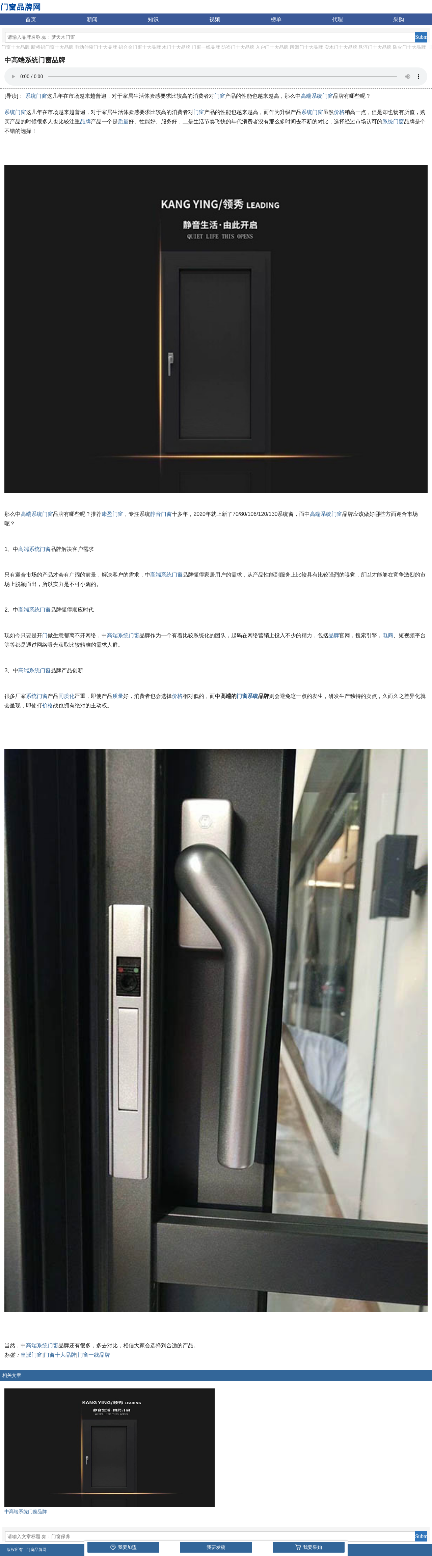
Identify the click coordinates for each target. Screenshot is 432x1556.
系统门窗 (36, 96)
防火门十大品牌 (409, 47)
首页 (30, 19)
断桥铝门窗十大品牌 (52, 47)
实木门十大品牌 (340, 47)
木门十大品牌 (176, 47)
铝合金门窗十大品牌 (139, 47)
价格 (339, 112)
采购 (398, 19)
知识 (153, 19)
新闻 (92, 19)
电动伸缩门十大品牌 (96, 47)
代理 (337, 19)
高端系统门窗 (317, 96)
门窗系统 (247, 696)
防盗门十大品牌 (237, 47)
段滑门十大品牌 (306, 47)
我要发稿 (216, 1547)
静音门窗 (161, 514)
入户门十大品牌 (272, 47)
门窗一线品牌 (206, 47)
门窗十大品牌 (15, 47)
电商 (387, 635)
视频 (214, 19)
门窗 (219, 96)
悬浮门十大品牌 (375, 47)
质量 (123, 121)
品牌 (85, 121)
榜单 (276, 19)
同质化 (66, 696)
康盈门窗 (112, 514)
